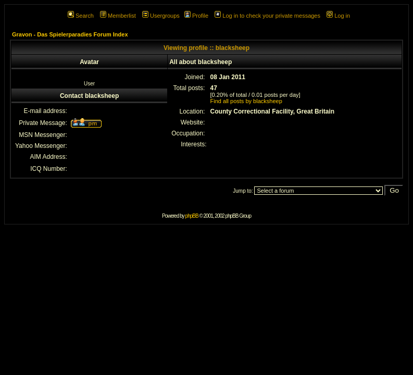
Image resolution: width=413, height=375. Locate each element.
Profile (196, 15)
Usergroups (161, 15)
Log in (338, 15)
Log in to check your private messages (267, 15)
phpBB (191, 216)
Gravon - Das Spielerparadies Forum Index (70, 34)
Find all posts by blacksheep (246, 101)
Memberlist (118, 15)
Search (81, 15)
